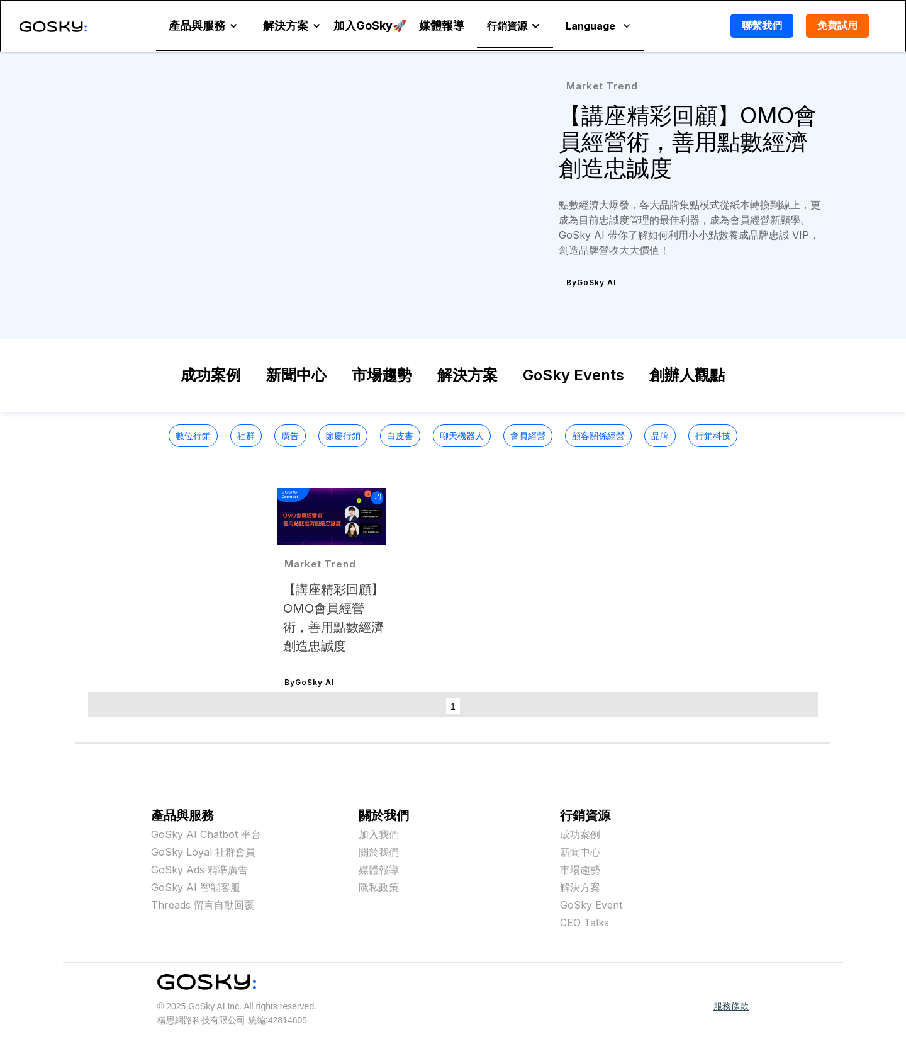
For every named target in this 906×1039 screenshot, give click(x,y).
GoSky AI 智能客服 (195, 887)
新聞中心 (296, 375)
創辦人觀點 (687, 375)
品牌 (660, 435)
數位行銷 (193, 435)
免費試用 (837, 25)
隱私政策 (379, 887)
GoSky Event (591, 905)
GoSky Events (573, 375)
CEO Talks (584, 922)
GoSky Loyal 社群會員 (203, 852)
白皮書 (400, 435)
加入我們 (379, 834)
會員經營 (527, 435)
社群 (246, 435)
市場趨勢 (382, 375)
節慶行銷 (343, 435)
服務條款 (731, 1006)
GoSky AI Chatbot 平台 (206, 834)
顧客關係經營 (598, 435)
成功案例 (211, 375)
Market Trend (602, 86)
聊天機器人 (462, 435)
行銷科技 (712, 435)
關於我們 (379, 852)
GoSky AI (596, 282)
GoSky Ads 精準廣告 (199, 869)
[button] (203, 26)
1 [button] (453, 706)
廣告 (290, 435)
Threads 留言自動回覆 (202, 905)
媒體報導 (379, 869)
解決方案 (467, 375)
